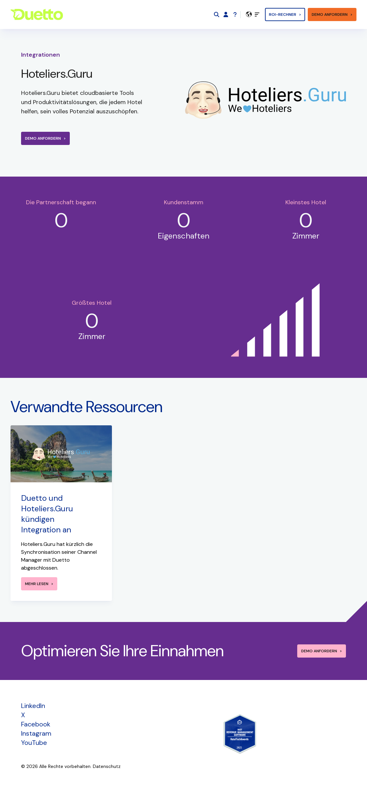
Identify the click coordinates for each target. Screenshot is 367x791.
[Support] (235, 14)
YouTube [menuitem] (34, 742)
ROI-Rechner (282, 14)
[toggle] (257, 14)
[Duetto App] (225, 14)
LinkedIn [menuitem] (33, 705)
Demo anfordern (330, 14)
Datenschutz (106, 766)
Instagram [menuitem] (36, 733)
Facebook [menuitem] (35, 724)
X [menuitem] (23, 715)
